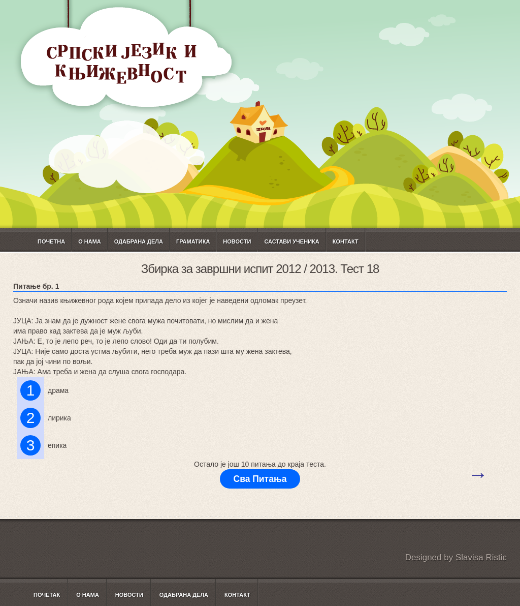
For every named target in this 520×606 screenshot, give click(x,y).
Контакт (346, 241)
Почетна (51, 241)
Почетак (47, 595)
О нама (89, 241)
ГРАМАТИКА (193, 241)
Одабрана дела (138, 241)
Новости (237, 241)
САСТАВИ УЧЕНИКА (291, 241)
